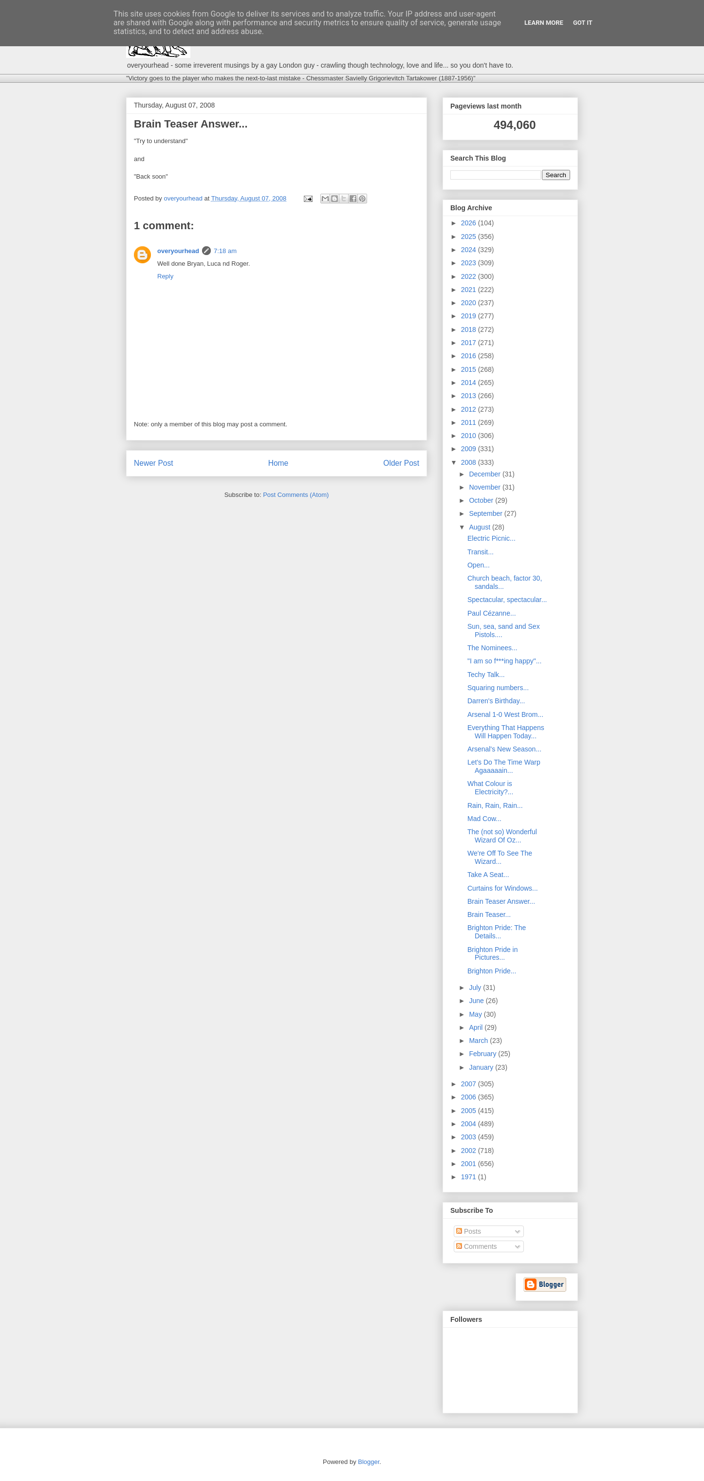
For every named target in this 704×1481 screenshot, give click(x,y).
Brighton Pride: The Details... (496, 932)
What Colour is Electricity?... (490, 788)
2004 (469, 1124)
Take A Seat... (488, 874)
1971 (469, 1177)
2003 (469, 1137)
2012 (469, 409)
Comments (476, 1246)
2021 (469, 289)
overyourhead (178, 251)
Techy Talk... (486, 674)
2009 (469, 449)
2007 (469, 1084)
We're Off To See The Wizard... (499, 857)
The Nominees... (492, 648)
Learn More (543, 22)
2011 (469, 422)
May (476, 1014)
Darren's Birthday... (496, 701)
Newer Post (153, 463)
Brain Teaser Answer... (501, 901)
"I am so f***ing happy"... (504, 661)
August (480, 527)
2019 (469, 316)
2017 (469, 343)
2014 (469, 382)
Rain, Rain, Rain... (495, 805)
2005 (469, 1111)
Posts (468, 1231)
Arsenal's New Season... (504, 749)
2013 (469, 396)
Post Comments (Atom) (296, 494)
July (476, 987)
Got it (583, 22)
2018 (469, 329)
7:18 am (225, 251)
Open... (478, 565)
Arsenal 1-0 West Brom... (505, 714)
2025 (469, 236)
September (486, 513)
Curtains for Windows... (502, 888)
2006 (469, 1097)
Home (278, 463)
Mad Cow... (484, 819)
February (483, 1054)
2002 (469, 1150)
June (477, 1001)
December (485, 474)
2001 (469, 1164)
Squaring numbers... (498, 688)
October (482, 500)
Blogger (368, 1461)
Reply (165, 276)
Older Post (401, 463)
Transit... (480, 552)
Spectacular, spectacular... (507, 599)
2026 (469, 223)
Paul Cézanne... (491, 613)
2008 (469, 462)
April (476, 1027)
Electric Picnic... (491, 538)
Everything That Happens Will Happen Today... (505, 732)
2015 (469, 369)
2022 (469, 276)
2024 (469, 250)
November (485, 487)
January (482, 1067)
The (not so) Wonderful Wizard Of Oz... (502, 836)
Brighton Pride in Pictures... (492, 954)
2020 (469, 303)
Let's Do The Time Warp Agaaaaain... (503, 766)
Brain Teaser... (489, 914)
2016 (469, 356)
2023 (469, 263)
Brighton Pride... (491, 971)
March (479, 1040)
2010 (469, 435)
